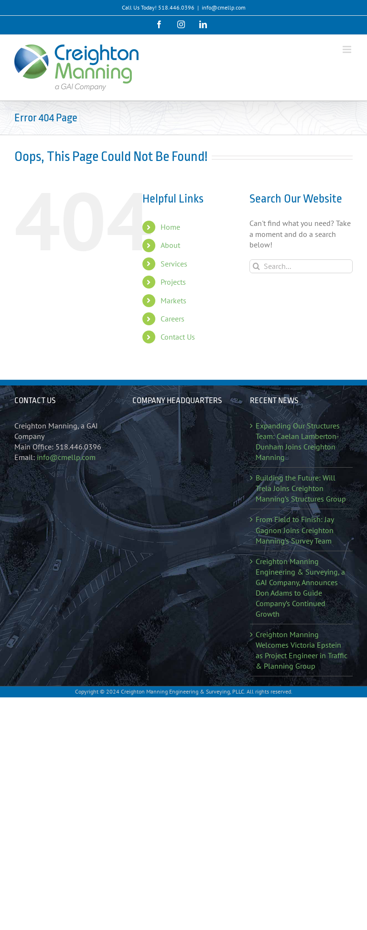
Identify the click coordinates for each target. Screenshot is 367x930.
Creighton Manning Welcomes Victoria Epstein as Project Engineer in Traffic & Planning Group (301, 650)
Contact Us (178, 337)
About (170, 245)
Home (170, 227)
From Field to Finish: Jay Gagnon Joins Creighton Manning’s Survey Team (295, 529)
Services (174, 263)
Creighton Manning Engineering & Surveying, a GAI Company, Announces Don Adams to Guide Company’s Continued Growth (300, 587)
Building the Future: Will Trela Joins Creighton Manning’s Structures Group (301, 488)
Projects (173, 282)
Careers (172, 318)
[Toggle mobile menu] (348, 49)
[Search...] (301, 266)
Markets (173, 300)
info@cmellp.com (224, 7)
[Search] (256, 266)
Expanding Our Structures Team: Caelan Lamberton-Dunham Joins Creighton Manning (298, 441)
